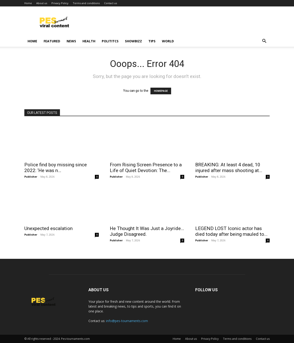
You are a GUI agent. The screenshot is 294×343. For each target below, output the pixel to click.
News (71, 41)
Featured (52, 41)
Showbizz (133, 41)
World (168, 41)
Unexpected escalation (48, 228)
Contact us (110, 3)
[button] (264, 41)
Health (88, 41)
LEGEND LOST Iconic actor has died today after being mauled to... (231, 231)
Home (28, 3)
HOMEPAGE (161, 90)
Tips (151, 41)
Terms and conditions (86, 3)
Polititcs (110, 41)
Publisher (30, 176)
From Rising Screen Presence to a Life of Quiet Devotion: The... (146, 167)
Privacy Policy (59, 3)
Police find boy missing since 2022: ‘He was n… (55, 167)
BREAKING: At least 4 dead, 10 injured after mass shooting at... (228, 167)
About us (41, 3)
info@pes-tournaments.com (127, 321)
